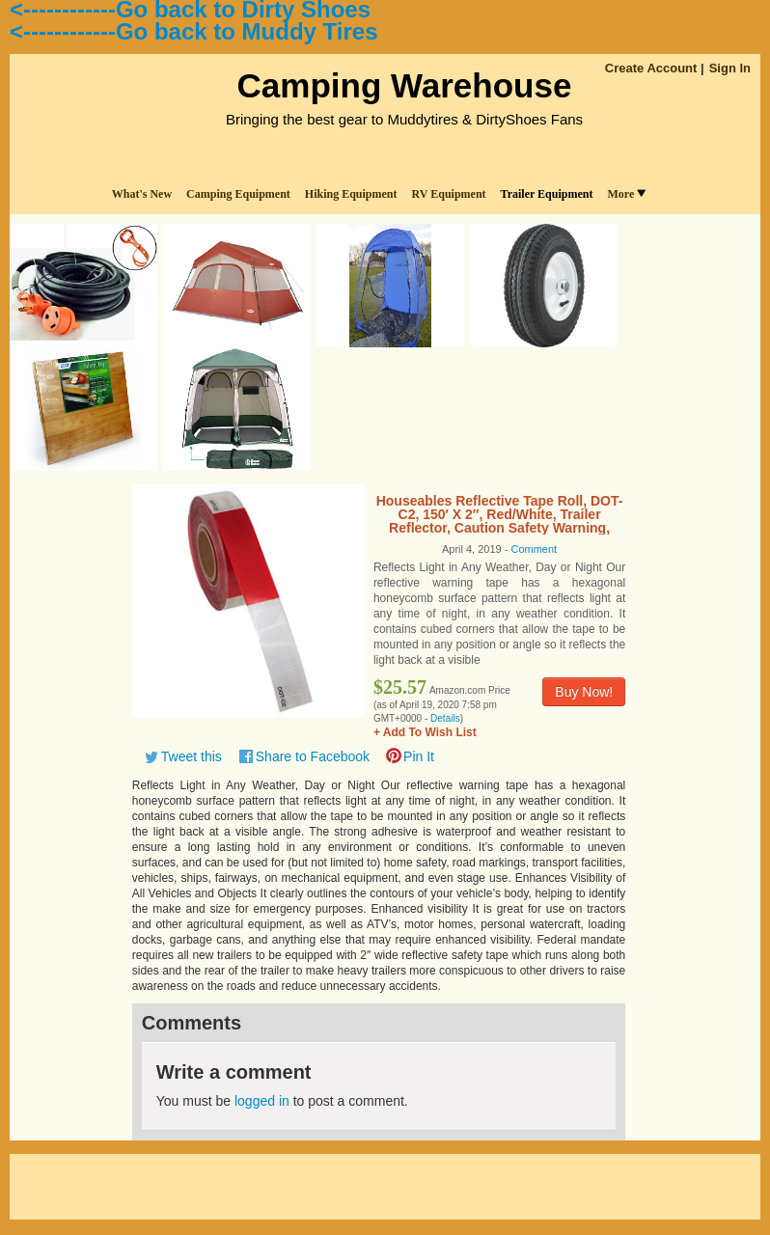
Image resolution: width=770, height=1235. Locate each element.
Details (445, 718)
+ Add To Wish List (425, 732)
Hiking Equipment (351, 194)
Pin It (418, 756)
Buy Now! (584, 692)
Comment (533, 549)
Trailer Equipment (547, 194)
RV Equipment (449, 194)
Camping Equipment (238, 194)
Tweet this (191, 756)
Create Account (651, 68)
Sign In (730, 68)
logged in (261, 1101)
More (626, 194)
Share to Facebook (313, 756)
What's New (142, 194)
